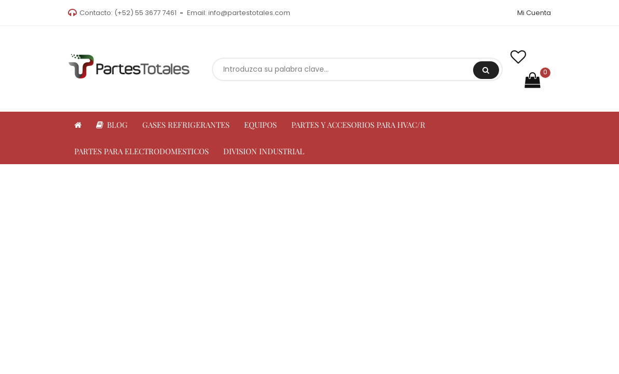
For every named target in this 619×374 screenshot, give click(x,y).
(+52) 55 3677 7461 (145, 13)
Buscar (485, 70)
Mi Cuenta (534, 13)
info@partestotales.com (249, 13)
